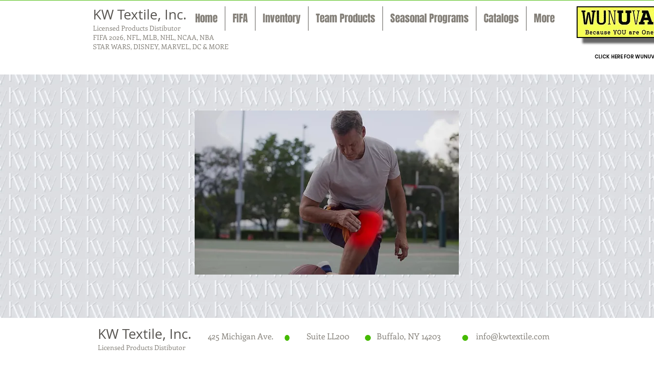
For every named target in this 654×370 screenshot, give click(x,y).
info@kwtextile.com (512, 336)
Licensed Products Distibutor (137, 28)
